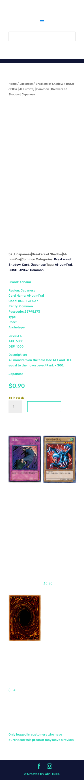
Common (37, 270)
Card (25, 265)
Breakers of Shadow (49, 83)
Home (13, 83)
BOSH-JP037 (18, 270)
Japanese (26, 83)
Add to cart (44, 406)
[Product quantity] (15, 406)
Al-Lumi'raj (63, 265)
